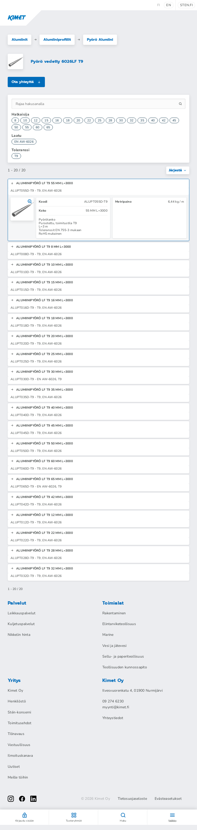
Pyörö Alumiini (100, 39)
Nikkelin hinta (19, 634)
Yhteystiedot (112, 717)
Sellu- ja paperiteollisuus (123, 656)
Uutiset (14, 766)
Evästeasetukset (168, 799)
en (168, 5)
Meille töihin (18, 777)
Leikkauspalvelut (21, 613)
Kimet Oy (15, 690)
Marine (108, 634)
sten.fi (186, 5)
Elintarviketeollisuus (119, 623)
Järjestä (178, 170)
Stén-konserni (19, 712)
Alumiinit (19, 39)
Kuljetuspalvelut (21, 623)
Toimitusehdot (20, 723)
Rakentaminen (114, 613)
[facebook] (22, 799)
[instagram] (11, 799)
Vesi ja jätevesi (114, 645)
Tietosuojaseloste (132, 799)
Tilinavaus (16, 733)
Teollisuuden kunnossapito (124, 667)
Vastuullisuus (19, 744)
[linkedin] (33, 799)
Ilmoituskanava (20, 755)
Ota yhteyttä (26, 82)
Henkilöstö (17, 701)
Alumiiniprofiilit (57, 39)
